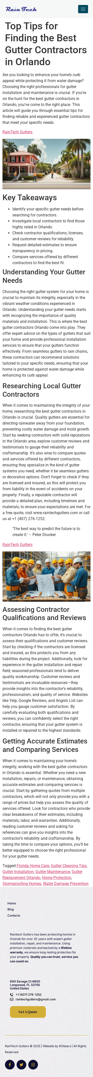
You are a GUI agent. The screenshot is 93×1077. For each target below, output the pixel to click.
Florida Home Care (33, 865)
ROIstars (65, 1046)
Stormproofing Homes (21, 883)
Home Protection (56, 877)
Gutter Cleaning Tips (69, 865)
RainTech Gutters (17, 132)
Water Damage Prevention (66, 883)
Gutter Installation (18, 871)
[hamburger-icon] (83, 9)
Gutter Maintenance (52, 871)
